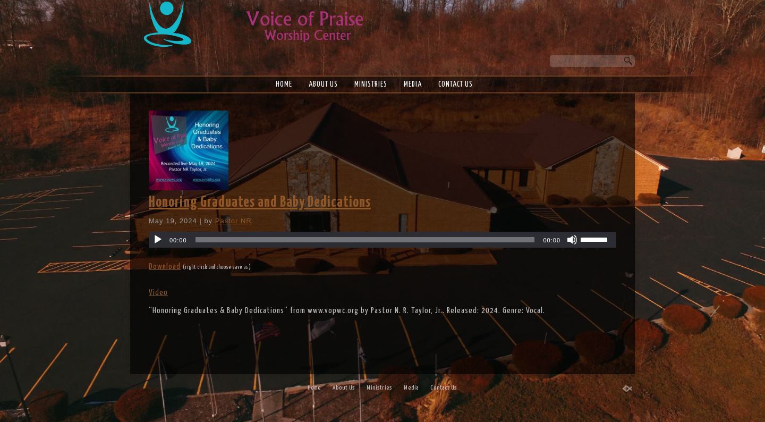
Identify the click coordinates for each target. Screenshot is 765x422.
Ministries (370, 84)
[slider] (365, 239)
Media (413, 84)
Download (165, 267)
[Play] (157, 239)
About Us (323, 84)
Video (158, 293)
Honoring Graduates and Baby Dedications (260, 202)
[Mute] (572, 239)
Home (284, 84)
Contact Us (455, 84)
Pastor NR (233, 221)
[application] (382, 240)
